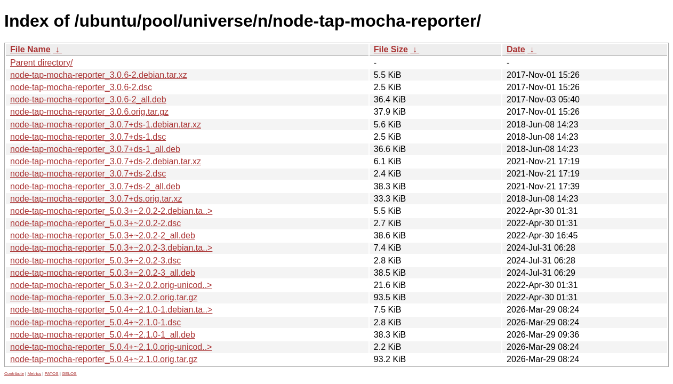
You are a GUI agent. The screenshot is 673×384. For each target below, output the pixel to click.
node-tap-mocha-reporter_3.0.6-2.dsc (81, 87)
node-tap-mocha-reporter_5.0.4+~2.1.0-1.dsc (95, 322)
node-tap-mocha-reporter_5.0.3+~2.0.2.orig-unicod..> (111, 285)
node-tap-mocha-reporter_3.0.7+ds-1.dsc (88, 136)
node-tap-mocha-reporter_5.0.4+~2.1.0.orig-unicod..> (111, 346)
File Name (30, 49)
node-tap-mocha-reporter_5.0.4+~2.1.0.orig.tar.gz (103, 359)
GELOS (69, 373)
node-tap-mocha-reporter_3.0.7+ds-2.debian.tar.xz (105, 161)
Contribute (14, 373)
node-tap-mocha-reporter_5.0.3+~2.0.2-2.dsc (95, 223)
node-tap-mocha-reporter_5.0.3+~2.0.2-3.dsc (95, 260)
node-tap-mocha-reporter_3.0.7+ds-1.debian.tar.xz (105, 124)
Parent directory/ (41, 62)
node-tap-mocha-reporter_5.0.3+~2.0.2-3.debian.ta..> (111, 247)
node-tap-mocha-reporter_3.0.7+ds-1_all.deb (95, 149)
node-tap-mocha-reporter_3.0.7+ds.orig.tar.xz (96, 198)
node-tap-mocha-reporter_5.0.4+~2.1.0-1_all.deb (102, 334)
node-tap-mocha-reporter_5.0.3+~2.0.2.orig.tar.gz (103, 297)
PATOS (52, 373)
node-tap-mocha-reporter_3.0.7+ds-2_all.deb (95, 186)
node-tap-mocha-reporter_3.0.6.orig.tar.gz (89, 111)
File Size (391, 49)
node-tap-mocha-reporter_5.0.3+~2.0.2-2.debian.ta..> (111, 210)
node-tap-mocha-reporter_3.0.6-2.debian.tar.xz (98, 74)
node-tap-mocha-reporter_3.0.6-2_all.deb (88, 99)
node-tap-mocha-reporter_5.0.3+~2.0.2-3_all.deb (102, 272)
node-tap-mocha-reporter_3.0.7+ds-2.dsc (88, 173)
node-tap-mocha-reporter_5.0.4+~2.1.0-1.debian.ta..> (111, 309)
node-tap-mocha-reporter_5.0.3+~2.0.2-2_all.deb (102, 235)
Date (516, 49)
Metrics (34, 373)
